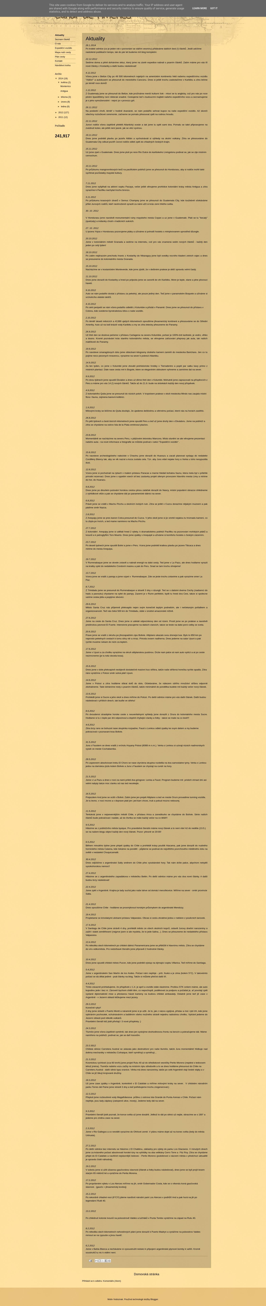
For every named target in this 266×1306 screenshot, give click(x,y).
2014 (61, 78)
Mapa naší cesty (63, 52)
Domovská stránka (146, 1274)
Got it (213, 8)
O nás (58, 43)
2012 (61, 112)
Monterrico (65, 86)
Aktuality (59, 35)
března (64, 97)
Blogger (154, 1299)
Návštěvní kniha (63, 65)
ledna (64, 106)
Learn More (199, 8)
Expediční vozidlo (63, 48)
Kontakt (58, 61)
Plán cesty (60, 56)
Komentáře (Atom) (112, 1281)
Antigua (64, 91)
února (64, 101)
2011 (61, 117)
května (64, 82)
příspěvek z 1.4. (128, 987)
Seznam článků (62, 39)
